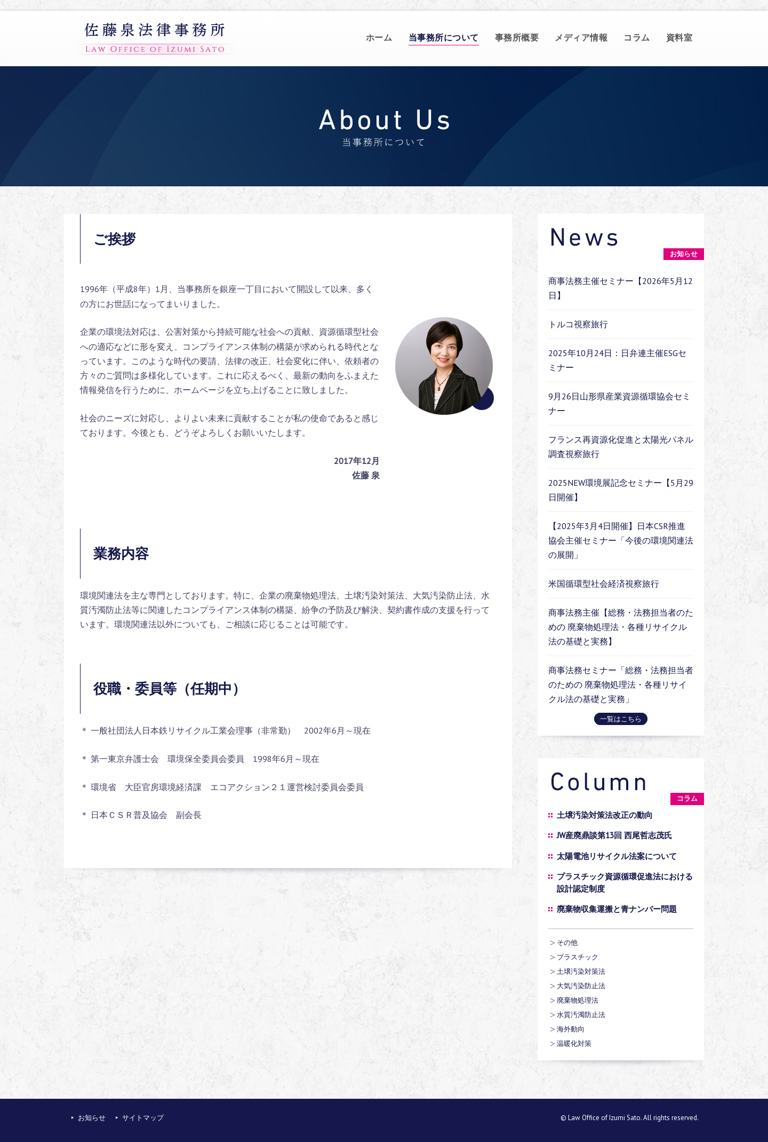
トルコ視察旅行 (578, 324)
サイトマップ (143, 1117)
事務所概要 (517, 37)
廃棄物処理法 (577, 1000)
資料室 (679, 37)
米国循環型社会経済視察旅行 (603, 583)
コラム (636, 37)
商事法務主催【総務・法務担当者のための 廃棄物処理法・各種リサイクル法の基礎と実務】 (620, 627)
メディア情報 (581, 37)
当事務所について (444, 37)
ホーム (379, 37)
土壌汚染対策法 (581, 971)
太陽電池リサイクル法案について (617, 856)
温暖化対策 (574, 1043)
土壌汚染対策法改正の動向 (605, 815)
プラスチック (577, 957)
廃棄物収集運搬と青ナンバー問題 (617, 909)
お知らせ (92, 1117)
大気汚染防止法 (581, 985)
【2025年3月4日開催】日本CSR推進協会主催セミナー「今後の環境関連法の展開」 (620, 540)
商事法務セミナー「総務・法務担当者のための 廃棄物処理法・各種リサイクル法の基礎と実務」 (620, 684)
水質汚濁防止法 (581, 1014)
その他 (567, 942)
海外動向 (571, 1029)
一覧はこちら (621, 718)
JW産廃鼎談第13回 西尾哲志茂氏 (614, 835)
